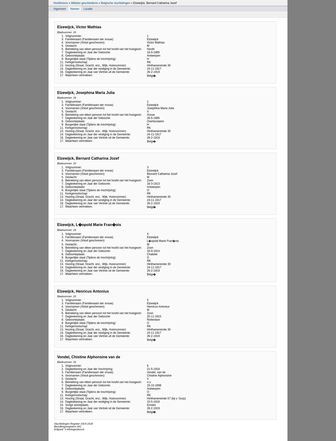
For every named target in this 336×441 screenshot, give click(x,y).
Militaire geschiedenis (84, 3)
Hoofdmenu (60, 3)
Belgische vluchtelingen (115, 3)
